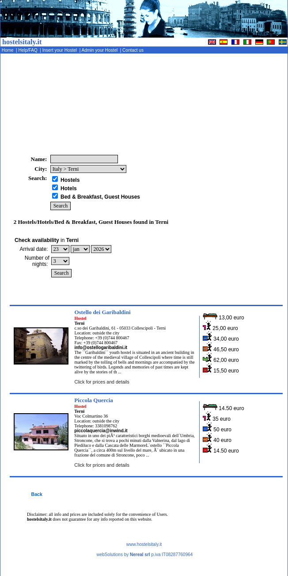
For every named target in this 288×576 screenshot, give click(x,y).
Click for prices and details (101, 381)
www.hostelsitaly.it (144, 544)
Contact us (133, 50)
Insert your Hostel (60, 50)
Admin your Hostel (100, 50)
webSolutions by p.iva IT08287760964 (144, 554)
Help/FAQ (28, 50)
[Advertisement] (238, 104)
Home (8, 50)
